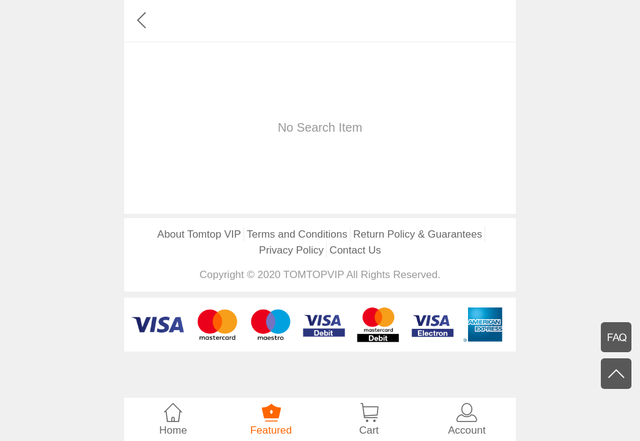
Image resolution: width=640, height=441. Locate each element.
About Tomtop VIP (199, 234)
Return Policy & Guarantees (417, 234)
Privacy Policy (291, 250)
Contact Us (355, 250)
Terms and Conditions (297, 234)
